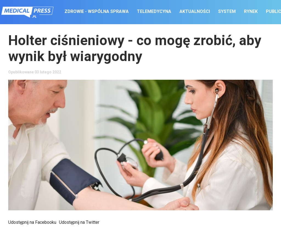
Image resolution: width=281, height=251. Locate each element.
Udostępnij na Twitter (79, 222)
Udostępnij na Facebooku (32, 222)
